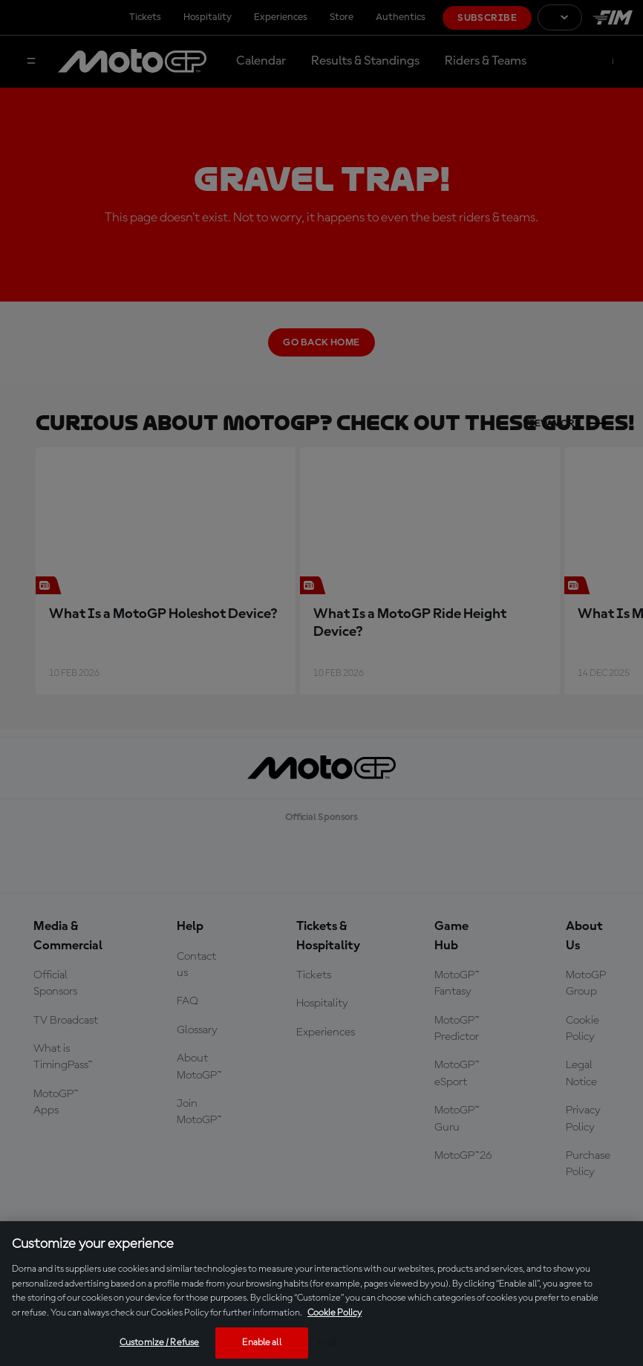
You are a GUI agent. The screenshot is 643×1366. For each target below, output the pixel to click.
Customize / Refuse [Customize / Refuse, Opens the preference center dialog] (159, 1342)
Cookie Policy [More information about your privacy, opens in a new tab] (334, 1313)
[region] (321, 1293)
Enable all (261, 1342)
